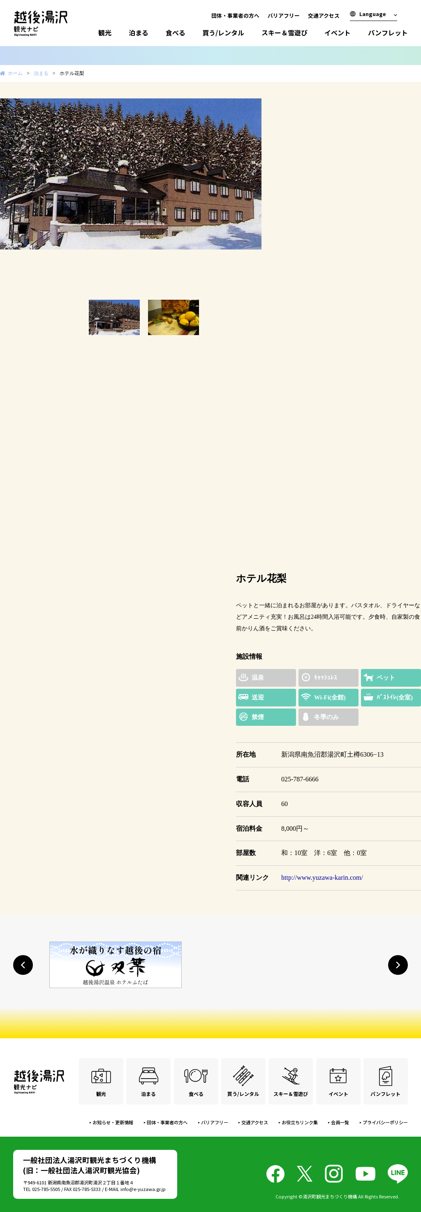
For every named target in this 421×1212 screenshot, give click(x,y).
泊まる (138, 32)
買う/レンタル (223, 32)
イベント (337, 32)
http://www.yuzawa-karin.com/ (322, 877)
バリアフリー (284, 15)
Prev (10, 194)
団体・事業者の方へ (235, 15)
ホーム (15, 73)
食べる (175, 32)
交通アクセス (324, 15)
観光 (104, 32)
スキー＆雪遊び (284, 32)
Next (277, 194)
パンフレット (388, 32)
